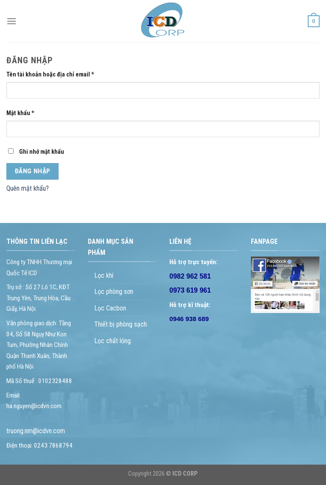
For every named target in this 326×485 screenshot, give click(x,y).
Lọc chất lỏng (112, 341)
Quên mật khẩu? (27, 188)
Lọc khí (103, 275)
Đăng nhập (33, 171)
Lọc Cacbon (110, 308)
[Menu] (11, 21)
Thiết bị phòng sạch (120, 324)
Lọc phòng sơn (113, 292)
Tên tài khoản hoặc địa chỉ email (50, 74)
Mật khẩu (20, 113)
